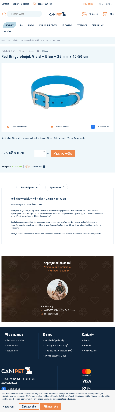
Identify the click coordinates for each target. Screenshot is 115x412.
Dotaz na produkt (62, 126)
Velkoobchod (90, 350)
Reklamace (12, 345)
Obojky (15, 40)
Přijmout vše (51, 406)
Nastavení (8, 406)
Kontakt (5, 3)
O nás (87, 340)
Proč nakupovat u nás (55, 355)
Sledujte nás (14, 388)
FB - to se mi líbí (103, 126)
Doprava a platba (21, 3)
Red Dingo (44, 51)
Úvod (3, 40)
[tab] (28, 186)
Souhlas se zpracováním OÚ (58, 350)
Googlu (55, 396)
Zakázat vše (29, 406)
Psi (9, 40)
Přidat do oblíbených (19, 126)
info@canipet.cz (51, 313)
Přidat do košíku (63, 153)
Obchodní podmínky (54, 340)
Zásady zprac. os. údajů (56, 345)
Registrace (12, 350)
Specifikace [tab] (56, 187)
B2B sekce (88, 3)
